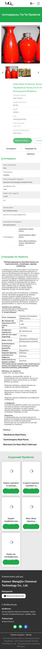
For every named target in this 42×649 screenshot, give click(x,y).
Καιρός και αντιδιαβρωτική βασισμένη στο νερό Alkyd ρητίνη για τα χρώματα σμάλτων (11, 555)
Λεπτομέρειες (11, 149)
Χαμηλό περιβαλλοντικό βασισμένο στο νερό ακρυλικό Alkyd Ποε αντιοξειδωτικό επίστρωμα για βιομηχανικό (11, 520)
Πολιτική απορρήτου (18, 635)
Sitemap (28, 635)
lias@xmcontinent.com (14, 596)
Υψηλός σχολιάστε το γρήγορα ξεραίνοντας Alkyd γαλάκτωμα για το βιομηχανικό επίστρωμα (11, 484)
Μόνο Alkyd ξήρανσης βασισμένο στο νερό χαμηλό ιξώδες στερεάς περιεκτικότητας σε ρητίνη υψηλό (31, 520)
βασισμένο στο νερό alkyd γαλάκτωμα (20, 444)
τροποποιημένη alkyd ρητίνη (16, 440)
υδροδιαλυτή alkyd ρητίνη (14, 435)
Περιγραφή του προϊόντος (30, 149)
